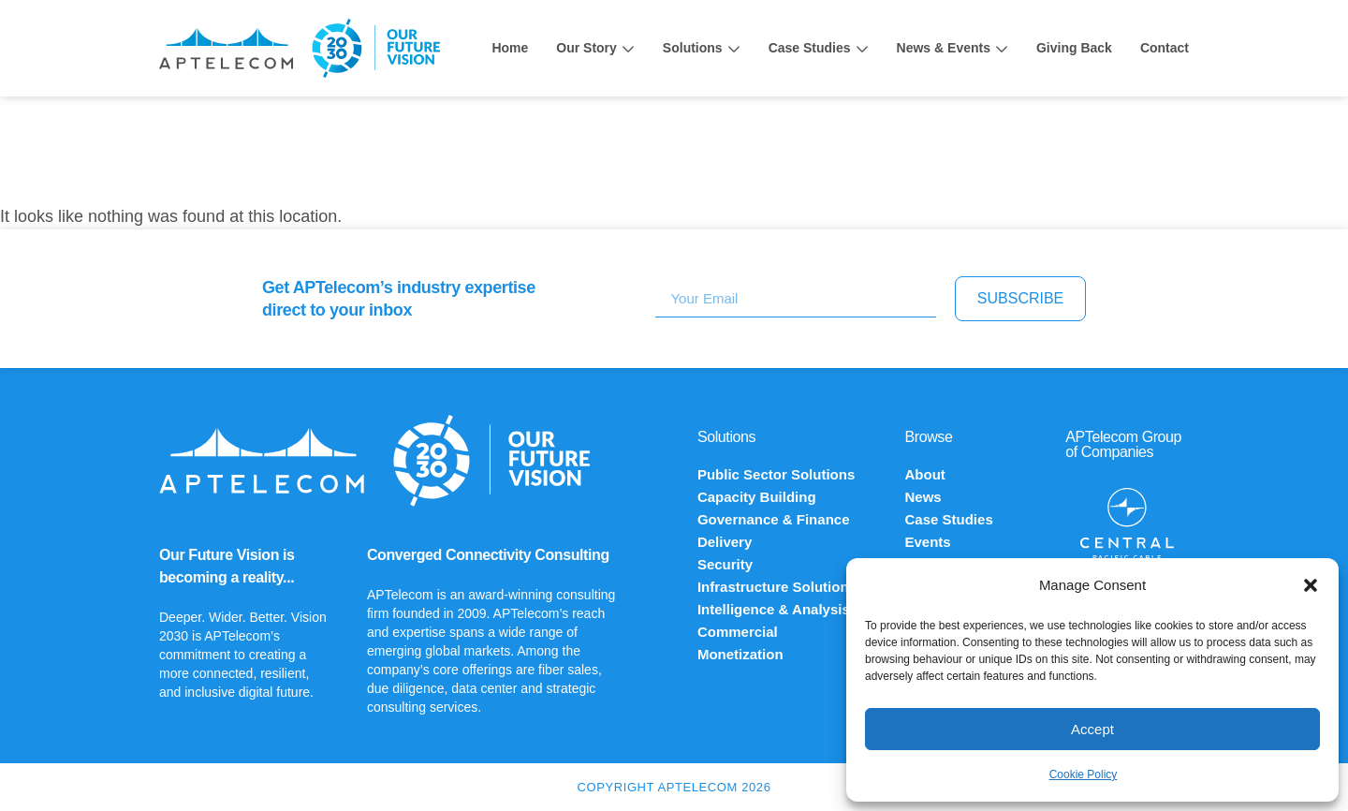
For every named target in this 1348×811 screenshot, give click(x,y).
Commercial (737, 632)
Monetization (740, 654)
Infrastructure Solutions (777, 587)
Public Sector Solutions (776, 474)
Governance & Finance (773, 519)
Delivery (724, 542)
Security (725, 564)
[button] (1310, 585)
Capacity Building (756, 497)
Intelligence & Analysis (773, 609)
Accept (1092, 729)
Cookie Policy (1083, 774)
